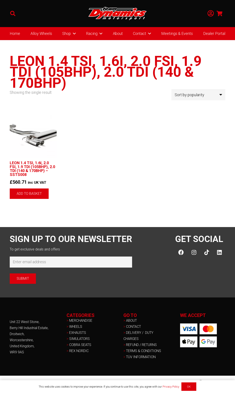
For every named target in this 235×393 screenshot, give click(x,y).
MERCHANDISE (80, 320)
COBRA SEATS (80, 345)
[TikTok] (207, 252)
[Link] (211, 13)
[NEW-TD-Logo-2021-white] (117, 13)
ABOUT (131, 320)
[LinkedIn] (219, 252)
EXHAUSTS (77, 333)
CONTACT (133, 327)
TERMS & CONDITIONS (143, 351)
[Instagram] (194, 252)
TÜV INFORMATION (141, 357)
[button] (13, 13)
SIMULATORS (79, 339)
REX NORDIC (79, 351)
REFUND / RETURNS (141, 345)
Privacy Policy (171, 386)
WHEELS (75, 327)
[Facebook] (181, 252)
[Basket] (219, 13)
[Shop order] (198, 94)
